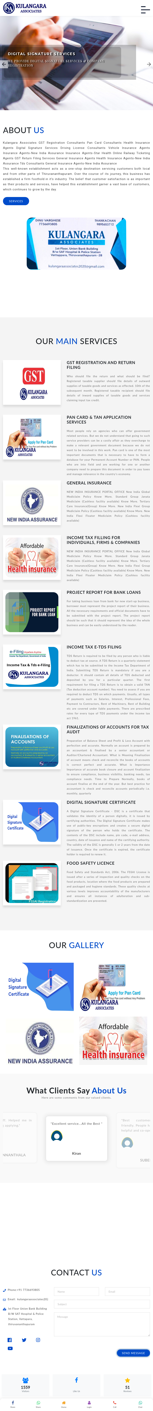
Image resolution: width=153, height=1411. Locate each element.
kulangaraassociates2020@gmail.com (41, 1299)
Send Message (133, 1353)
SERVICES (16, 201)
